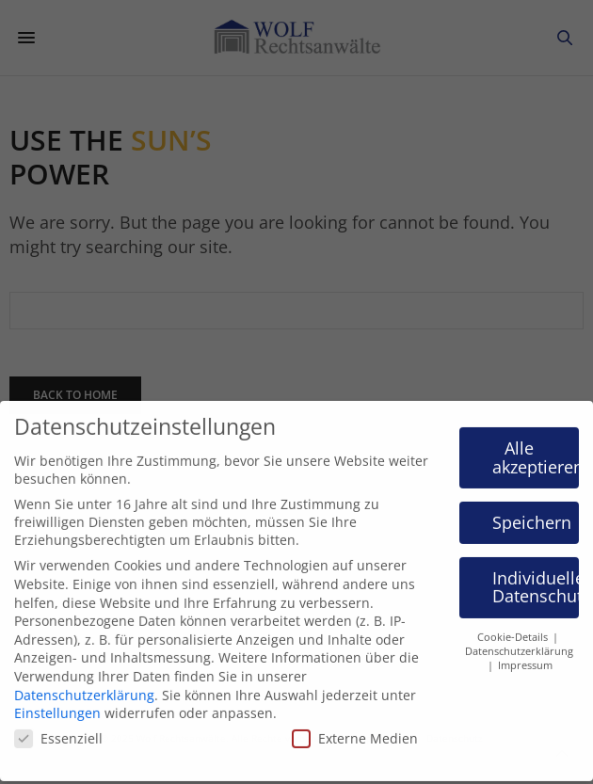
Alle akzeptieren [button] (536, 447)
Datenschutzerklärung (84, 685)
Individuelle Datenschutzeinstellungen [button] (536, 577)
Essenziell (58, 728)
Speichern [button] (531, 512)
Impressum (525, 655)
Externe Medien (355, 728)
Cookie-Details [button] (514, 626)
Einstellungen (57, 703)
